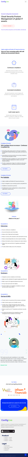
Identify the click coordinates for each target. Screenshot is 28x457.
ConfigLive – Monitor (8, 440)
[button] (26, 350)
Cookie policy (6, 448)
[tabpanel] (7, 390)
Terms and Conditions (8, 447)
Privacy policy (7, 445)
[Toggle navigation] (25, 2)
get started (6, 168)
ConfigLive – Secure (8, 437)
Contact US (6, 450)
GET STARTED (14, 406)
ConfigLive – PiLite (8, 439)
